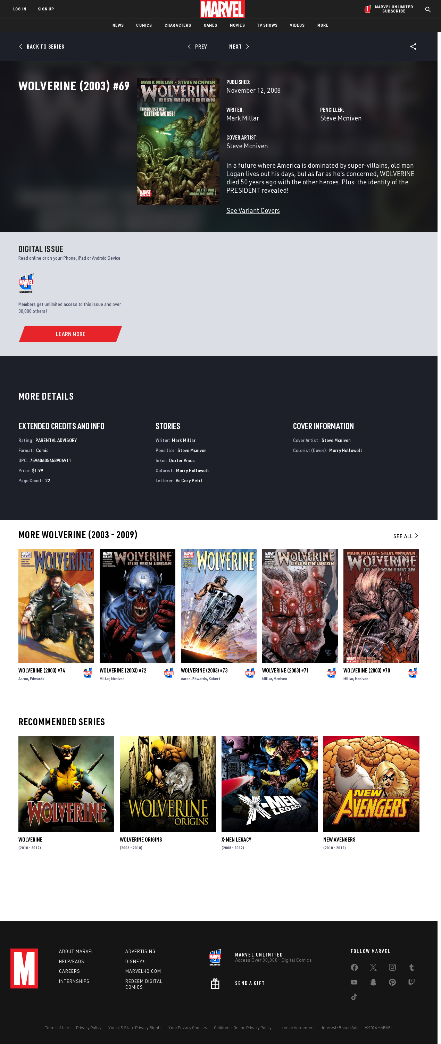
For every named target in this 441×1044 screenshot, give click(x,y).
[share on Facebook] (354, 969)
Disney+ (135, 961)
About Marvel (76, 951)
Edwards (37, 723)
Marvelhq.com (143, 971)
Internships (74, 981)
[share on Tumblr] (411, 968)
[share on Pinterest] (392, 983)
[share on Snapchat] (373, 983)
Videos (297, 25)
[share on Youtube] (354, 983)
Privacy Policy (88, 1027)
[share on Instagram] (392, 968)
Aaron (23, 723)
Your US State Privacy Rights (134, 1027)
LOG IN (19, 8)
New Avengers (339, 884)
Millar (104, 723)
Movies (237, 25)
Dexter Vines (182, 505)
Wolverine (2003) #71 (285, 715)
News (118, 25)
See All (406, 580)
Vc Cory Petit (189, 525)
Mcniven (118, 723)
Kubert (214, 723)
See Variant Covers (170, 232)
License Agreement (296, 1027)
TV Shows (267, 25)
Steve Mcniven (299, 148)
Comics (144, 25)
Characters (178, 25)
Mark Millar (159, 148)
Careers (69, 971)
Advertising (140, 951)
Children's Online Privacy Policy (243, 1027)
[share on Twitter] (373, 968)
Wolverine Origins (141, 884)
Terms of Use (57, 1027)
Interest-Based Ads (340, 1027)
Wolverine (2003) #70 (366, 715)
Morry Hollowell (192, 515)
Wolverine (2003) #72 (123, 715)
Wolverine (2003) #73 (204, 715)
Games (210, 25)
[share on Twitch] (411, 983)
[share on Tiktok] (354, 998)
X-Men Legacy (236, 884)
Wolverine (30, 884)
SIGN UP (46, 8)
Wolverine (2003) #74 (41, 715)
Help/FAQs (71, 961)
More (323, 25)
